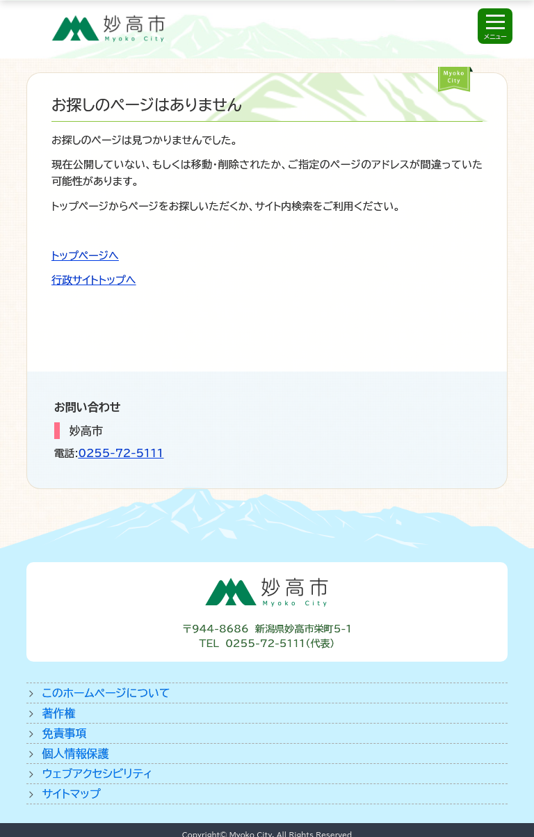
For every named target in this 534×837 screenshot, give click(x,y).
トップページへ (85, 255)
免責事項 (64, 733)
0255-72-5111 (121, 453)
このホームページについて (106, 693)
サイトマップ (71, 793)
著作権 (58, 713)
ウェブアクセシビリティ (97, 773)
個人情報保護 (75, 753)
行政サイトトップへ (93, 280)
